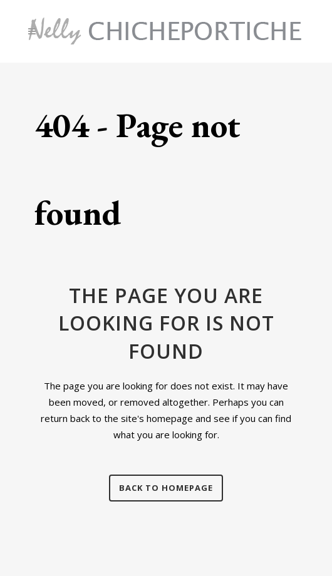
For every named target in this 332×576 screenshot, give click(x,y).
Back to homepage (166, 487)
